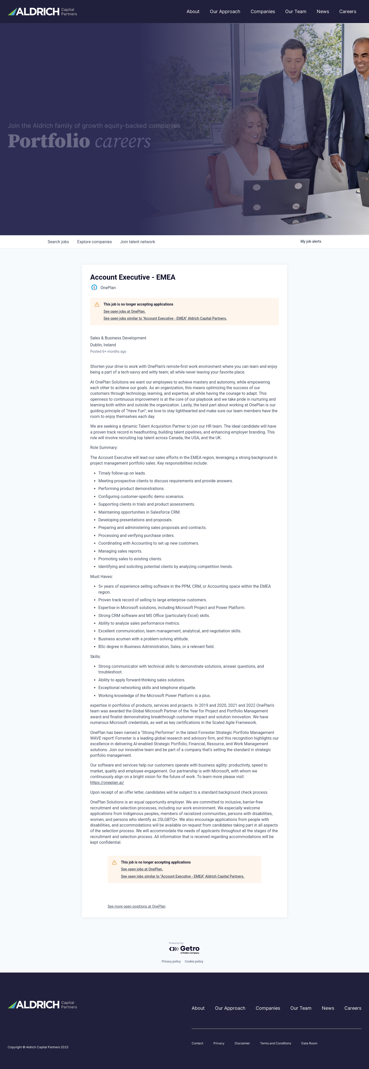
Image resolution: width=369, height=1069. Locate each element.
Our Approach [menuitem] (225, 11)
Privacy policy (171, 961)
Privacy (218, 1043)
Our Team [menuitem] (295, 11)
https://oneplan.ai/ (107, 782)
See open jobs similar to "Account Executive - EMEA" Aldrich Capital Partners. (165, 318)
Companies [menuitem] (263, 11)
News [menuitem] (323, 11)
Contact (197, 1043)
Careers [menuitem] (347, 11)
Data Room (309, 1043)
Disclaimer (242, 1043)
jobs (58, 241)
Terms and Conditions (275, 1043)
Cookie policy (194, 961)
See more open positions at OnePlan (137, 906)
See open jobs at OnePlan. (125, 311)
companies (94, 241)
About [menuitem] (193, 11)
